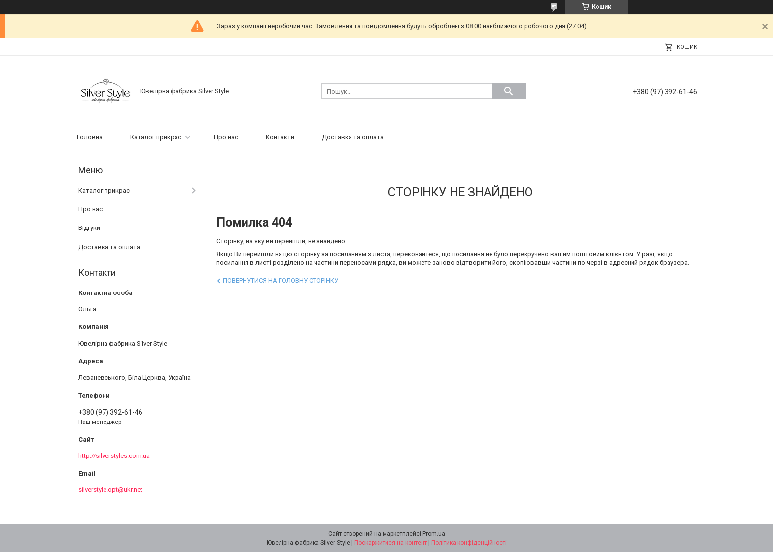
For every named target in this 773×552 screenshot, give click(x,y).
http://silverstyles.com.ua (114, 455)
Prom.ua (433, 533)
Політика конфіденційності (469, 542)
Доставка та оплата (353, 137)
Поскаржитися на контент (390, 542)
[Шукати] (509, 91)
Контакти (280, 137)
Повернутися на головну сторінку (280, 280)
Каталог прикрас (155, 137)
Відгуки (89, 227)
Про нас (226, 137)
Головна (90, 137)
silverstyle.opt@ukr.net (110, 489)
